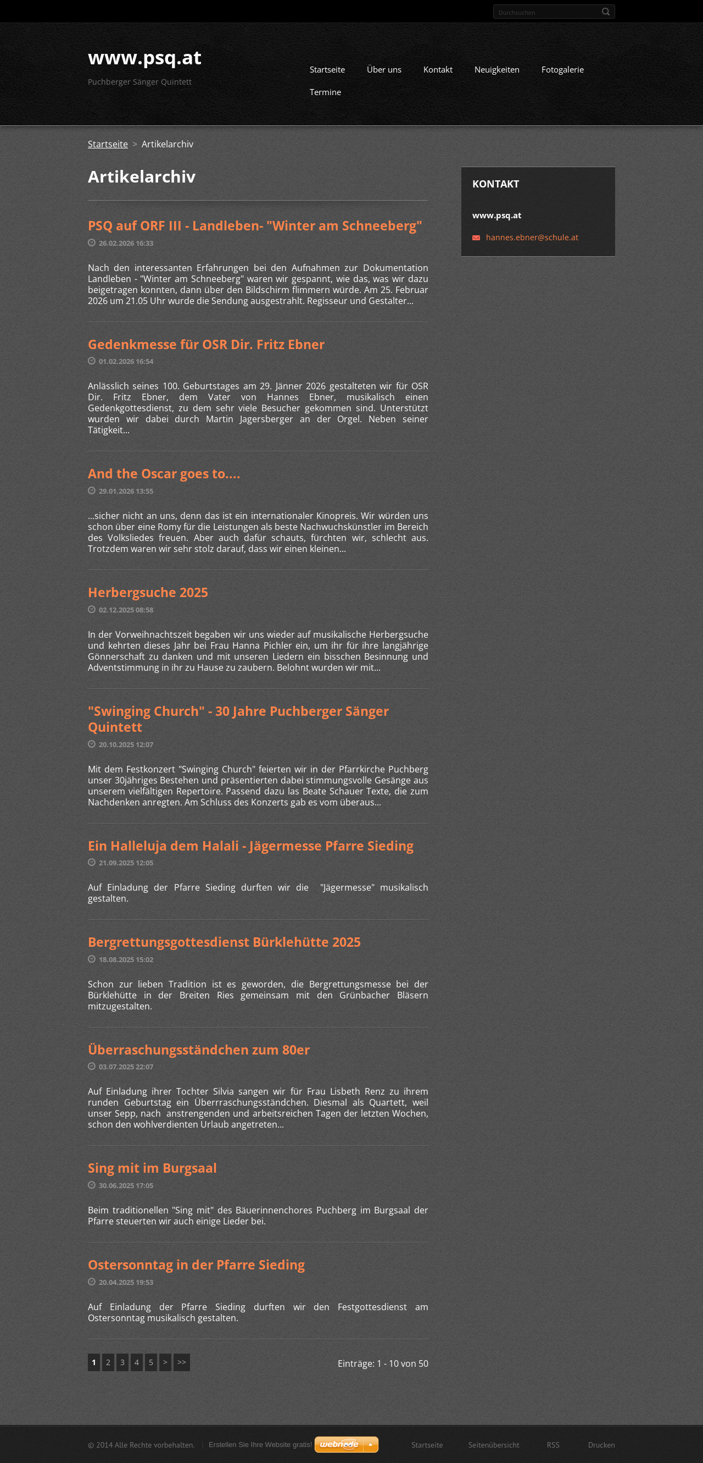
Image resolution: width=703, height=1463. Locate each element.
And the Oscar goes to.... (164, 473)
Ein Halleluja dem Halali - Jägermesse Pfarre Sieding (251, 845)
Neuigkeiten (497, 69)
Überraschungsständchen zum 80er (199, 1049)
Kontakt (438, 69)
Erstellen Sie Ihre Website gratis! (260, 1444)
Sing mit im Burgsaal (152, 1168)
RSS (553, 1444)
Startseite (327, 69)
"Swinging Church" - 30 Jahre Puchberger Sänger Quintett (238, 719)
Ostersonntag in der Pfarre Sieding (196, 1264)
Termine (325, 91)
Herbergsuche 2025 (148, 591)
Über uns (384, 69)
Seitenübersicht (494, 1444)
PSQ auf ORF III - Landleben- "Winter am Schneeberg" (255, 225)
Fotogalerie (563, 69)
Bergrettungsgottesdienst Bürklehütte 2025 (224, 942)
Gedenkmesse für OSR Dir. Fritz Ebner (206, 343)
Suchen (606, 11)
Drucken (601, 1444)
